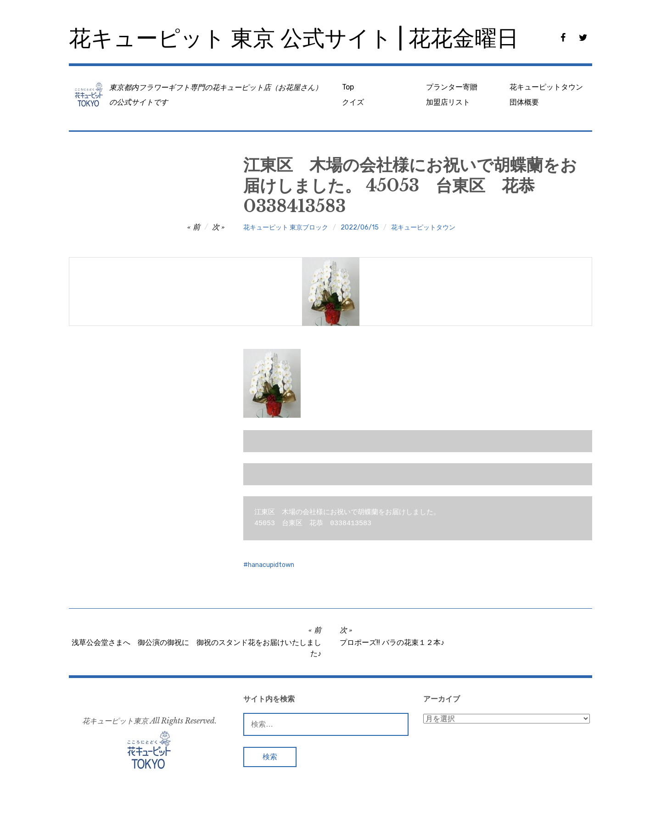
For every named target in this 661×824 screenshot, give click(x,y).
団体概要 (524, 102)
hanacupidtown (271, 565)
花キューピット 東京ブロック (285, 227)
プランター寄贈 (451, 87)
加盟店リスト (448, 102)
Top (348, 87)
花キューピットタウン (546, 87)
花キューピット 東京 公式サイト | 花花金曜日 (294, 38)
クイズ (353, 102)
